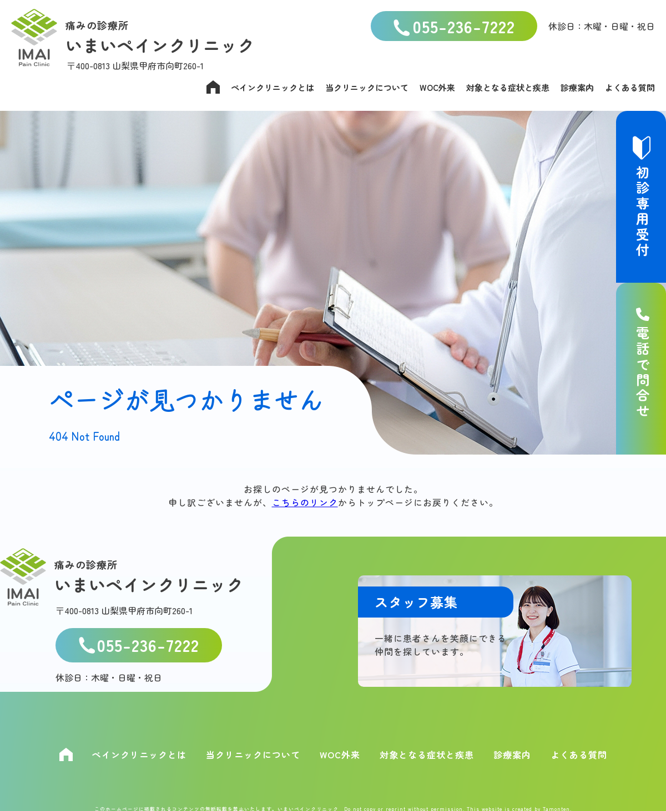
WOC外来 (437, 87)
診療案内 (577, 87)
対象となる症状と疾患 (507, 87)
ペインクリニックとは (272, 87)
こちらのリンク (305, 502)
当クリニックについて (366, 87)
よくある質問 (630, 87)
